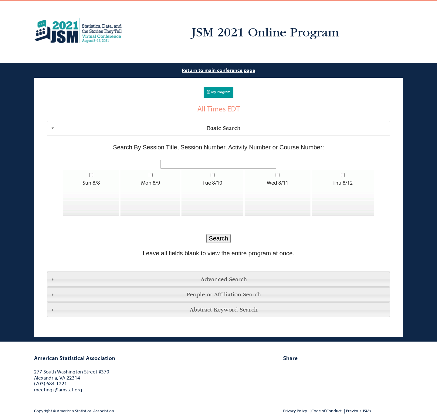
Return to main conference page (218, 70)
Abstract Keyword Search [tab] (154, 309)
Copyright (43, 411)
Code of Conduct (326, 411)
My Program (218, 92)
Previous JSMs (358, 411)
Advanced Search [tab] (148, 279)
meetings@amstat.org (58, 390)
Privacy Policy (295, 411)
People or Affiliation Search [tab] (155, 294)
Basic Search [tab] (145, 128)
